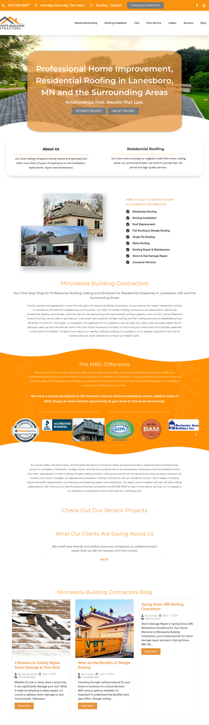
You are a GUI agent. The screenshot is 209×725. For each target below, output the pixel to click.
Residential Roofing (86, 22)
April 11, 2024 (170, 616)
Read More (24, 706)
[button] (13, 434)
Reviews (188, 22)
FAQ (136, 22)
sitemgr (89, 674)
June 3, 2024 (106, 674)
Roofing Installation (115, 22)
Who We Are (153, 22)
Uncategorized (27, 677)
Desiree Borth (29, 674)
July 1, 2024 (49, 674)
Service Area (153, 619)
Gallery (172, 22)
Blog (203, 22)
